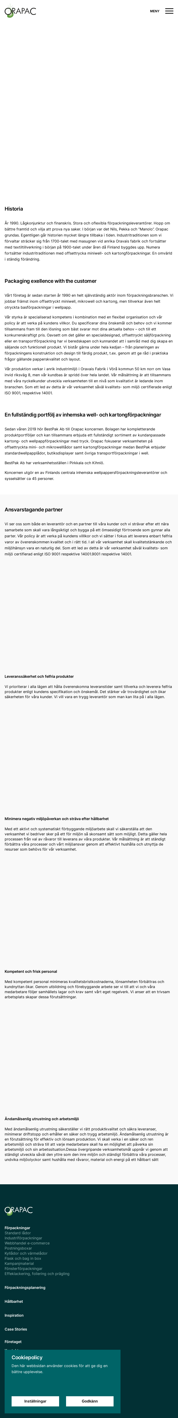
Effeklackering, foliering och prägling (37, 1273)
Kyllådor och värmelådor (26, 1253)
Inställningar (35, 1405)
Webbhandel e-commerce (27, 1243)
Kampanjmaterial (19, 1263)
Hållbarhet (14, 1301)
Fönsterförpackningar (23, 1268)
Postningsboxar (18, 1248)
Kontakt (12, 1350)
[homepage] (47, 11)
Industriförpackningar (23, 1238)
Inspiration (14, 1315)
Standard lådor (18, 1233)
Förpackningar (17, 1227)
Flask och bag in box (23, 1258)
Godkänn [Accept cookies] (90, 1405)
